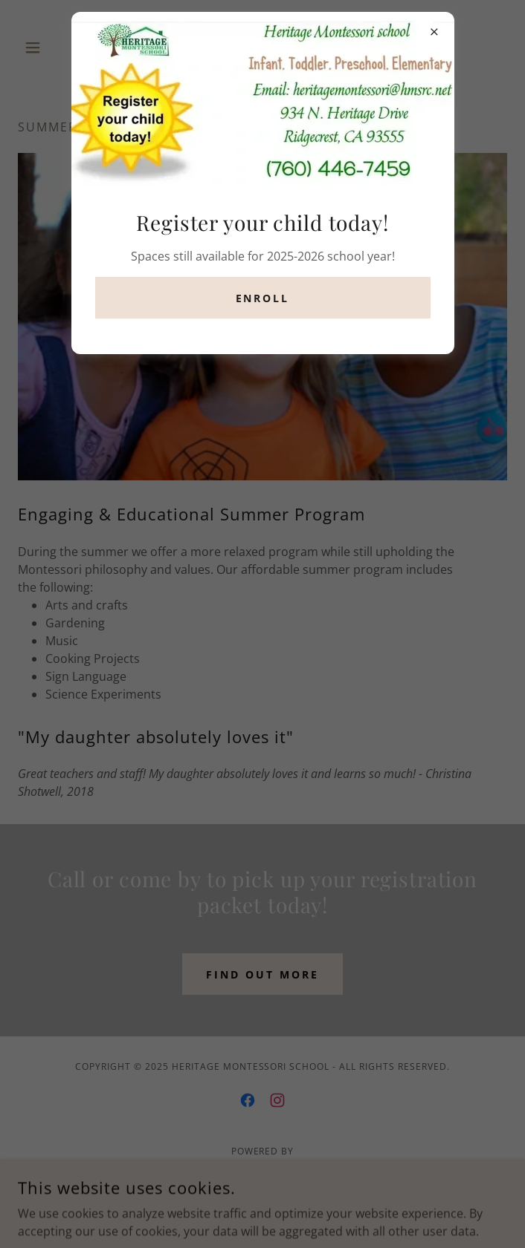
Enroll (263, 298)
